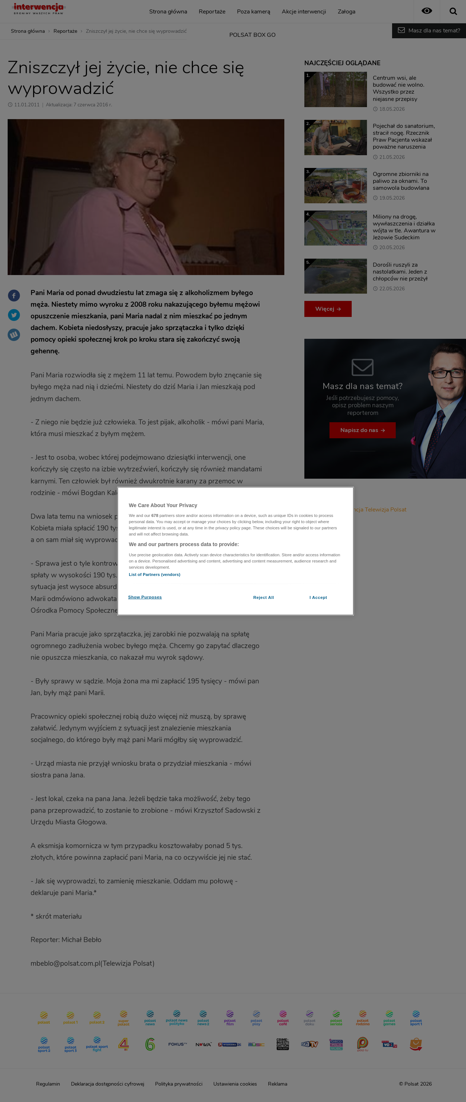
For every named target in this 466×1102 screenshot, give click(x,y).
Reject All (263, 597)
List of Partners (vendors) (154, 574)
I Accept (318, 597)
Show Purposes (145, 597)
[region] (235, 551)
